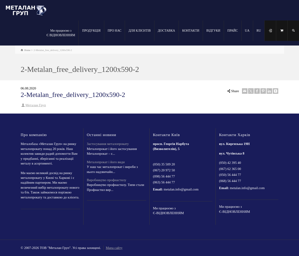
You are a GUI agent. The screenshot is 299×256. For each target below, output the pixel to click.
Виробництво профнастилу (106, 180)
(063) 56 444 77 (164, 182)
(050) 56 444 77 (230, 175)
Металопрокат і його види (106, 162)
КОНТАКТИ (190, 30)
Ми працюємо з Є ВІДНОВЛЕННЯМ (61, 33)
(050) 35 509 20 (164, 164)
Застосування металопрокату (108, 144)
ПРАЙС (232, 30)
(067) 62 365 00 (230, 169)
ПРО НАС (115, 30)
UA (247, 30)
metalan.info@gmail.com (181, 189)
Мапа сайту (114, 248)
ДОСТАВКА (166, 30)
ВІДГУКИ (213, 30)
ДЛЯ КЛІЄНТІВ (139, 30)
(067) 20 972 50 (164, 170)
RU (259, 30)
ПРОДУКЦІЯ (91, 30)
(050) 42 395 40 (230, 163)
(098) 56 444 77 (164, 176)
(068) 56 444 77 (230, 181)
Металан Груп (36, 105)
